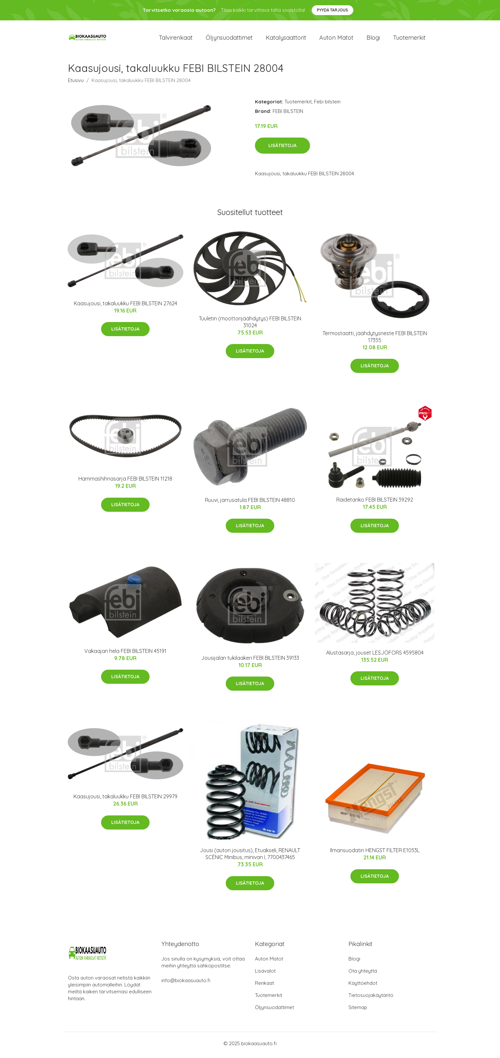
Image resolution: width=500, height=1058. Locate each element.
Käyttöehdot (362, 986)
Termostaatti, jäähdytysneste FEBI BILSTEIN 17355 (375, 339)
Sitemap (357, 1010)
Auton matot (336, 39)
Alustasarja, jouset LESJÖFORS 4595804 (375, 655)
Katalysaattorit (286, 39)
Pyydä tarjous (332, 10)
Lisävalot (265, 974)
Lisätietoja (282, 149)
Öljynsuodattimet (229, 39)
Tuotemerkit (409, 39)
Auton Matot (269, 962)
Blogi (373, 39)
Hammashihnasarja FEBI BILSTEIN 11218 (125, 482)
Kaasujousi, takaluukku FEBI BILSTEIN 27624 (125, 306)
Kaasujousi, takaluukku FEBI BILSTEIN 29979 (125, 799)
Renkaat (264, 986)
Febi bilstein (327, 104)
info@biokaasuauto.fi (185, 984)
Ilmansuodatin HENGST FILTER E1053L (375, 853)
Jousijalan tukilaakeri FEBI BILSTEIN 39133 (250, 661)
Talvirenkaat (176, 39)
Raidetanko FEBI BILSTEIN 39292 (374, 503)
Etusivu (76, 83)
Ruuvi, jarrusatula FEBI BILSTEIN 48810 (250, 503)
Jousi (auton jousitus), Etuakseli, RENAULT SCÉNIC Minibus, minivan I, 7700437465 (250, 857)
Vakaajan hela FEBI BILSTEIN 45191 (125, 654)
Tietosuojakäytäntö (370, 998)
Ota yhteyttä (362, 974)
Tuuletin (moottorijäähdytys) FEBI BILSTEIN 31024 (250, 325)
